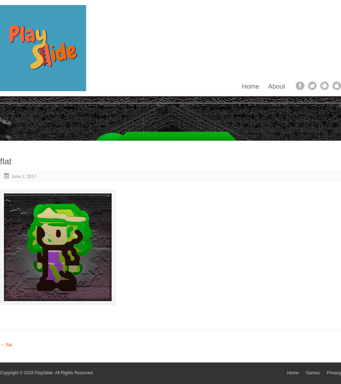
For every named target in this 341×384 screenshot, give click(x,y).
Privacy (334, 372)
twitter (312, 85)
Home (250, 86)
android (324, 85)
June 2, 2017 (23, 176)
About (276, 86)
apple (336, 85)
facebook (300, 85)
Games (313, 372)
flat (6, 344)
